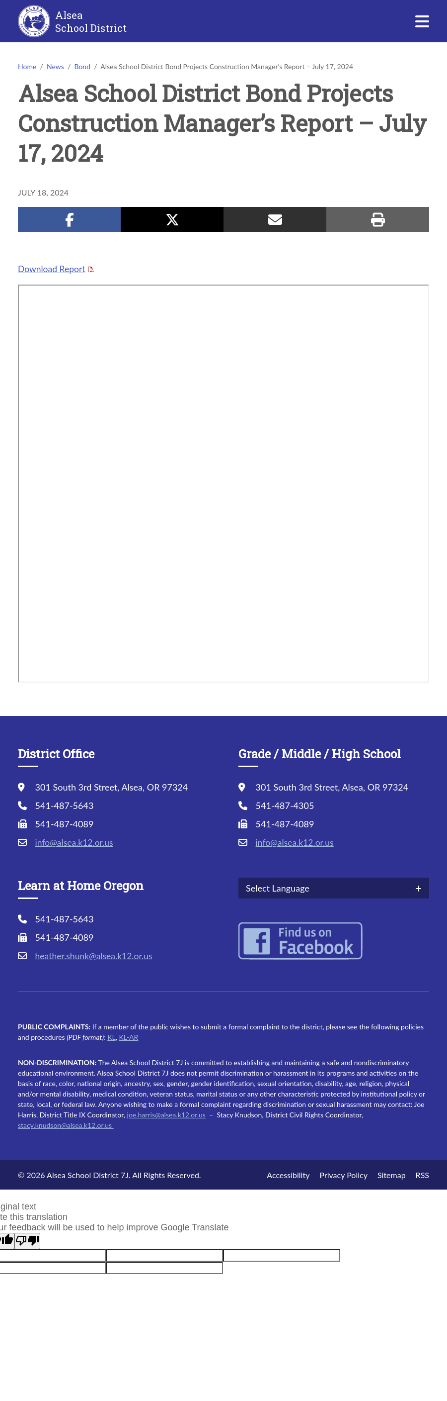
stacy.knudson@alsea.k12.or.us (66, 1125)
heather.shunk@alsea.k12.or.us (95, 955)
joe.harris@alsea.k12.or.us (166, 1114)
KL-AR (128, 1037)
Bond (82, 66)
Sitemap (391, 1175)
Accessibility (288, 1175)
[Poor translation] (27, 1241)
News (55, 66)
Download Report (52, 268)
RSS (422, 1175)
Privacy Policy (343, 1175)
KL (111, 1037)
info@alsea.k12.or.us (75, 842)
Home (27, 66)
